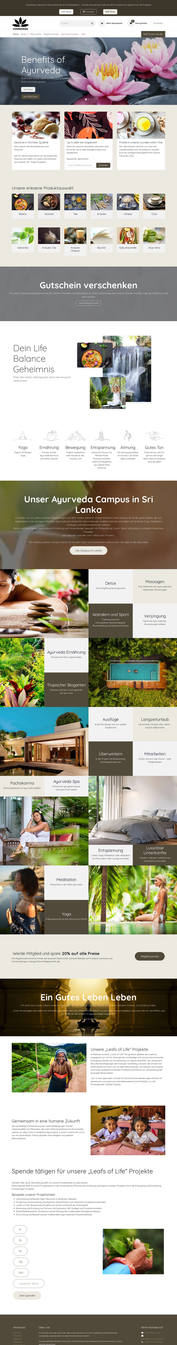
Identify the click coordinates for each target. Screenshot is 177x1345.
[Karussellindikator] (86, 99)
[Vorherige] (9, 71)
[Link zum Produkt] (23, 202)
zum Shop (28, 89)
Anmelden (158, 23)
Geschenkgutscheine (89, 303)
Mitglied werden (149, 956)
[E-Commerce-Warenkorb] (110, 23)
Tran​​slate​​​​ (88, 11)
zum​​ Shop (66, 11)
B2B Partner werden (153, 34)
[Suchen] (92, 23)
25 (20, 1240)
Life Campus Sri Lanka (88, 550)
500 (21, 1272)
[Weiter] (168, 71)
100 (21, 1262)
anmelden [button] (103, 165)
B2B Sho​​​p (110, 11)
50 (20, 1251)
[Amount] (29, 1283)
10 (20, 1229)
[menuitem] (16, 34)
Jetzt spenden (27, 1295)
